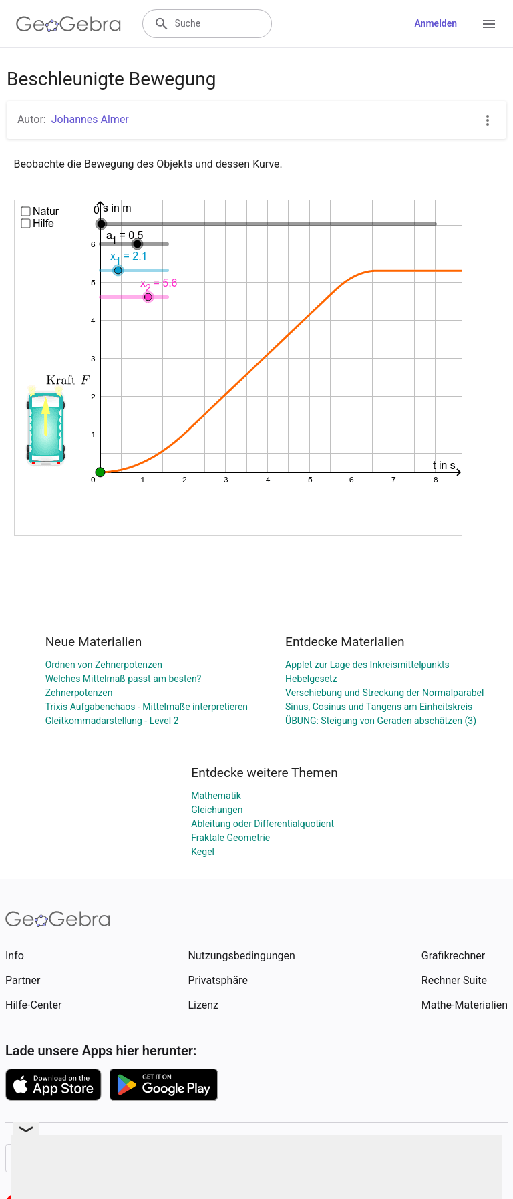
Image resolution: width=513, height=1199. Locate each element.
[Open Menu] (489, 24)
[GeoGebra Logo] (68, 24)
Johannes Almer (90, 119)
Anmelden (435, 23)
